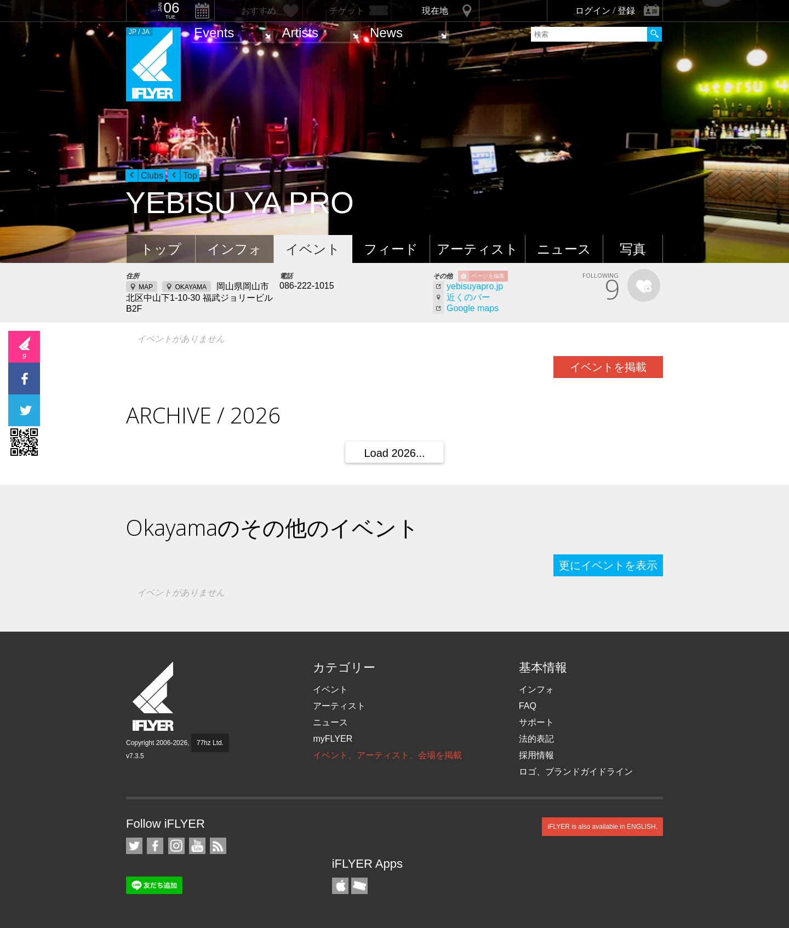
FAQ (527, 706)
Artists (300, 32)
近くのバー (468, 297)
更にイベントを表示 (608, 565)
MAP (146, 287)
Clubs (152, 175)
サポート (536, 722)
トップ (160, 249)
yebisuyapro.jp (475, 286)
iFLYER (154, 697)
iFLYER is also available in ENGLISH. (602, 826)
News (386, 32)
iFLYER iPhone (340, 886)
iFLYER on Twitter (134, 846)
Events (214, 32)
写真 (633, 249)
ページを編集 (488, 276)
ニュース (564, 249)
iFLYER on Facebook (155, 846)
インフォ (234, 249)
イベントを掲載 (608, 367)
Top (190, 175)
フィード (391, 249)
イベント (312, 249)
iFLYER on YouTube (197, 846)
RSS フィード (218, 846)
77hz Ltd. (210, 743)
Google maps (473, 308)
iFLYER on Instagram (176, 846)
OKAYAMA (191, 287)
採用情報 (536, 755)
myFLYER (332, 738)
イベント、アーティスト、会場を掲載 (387, 755)
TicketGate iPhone (359, 886)
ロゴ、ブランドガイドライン (576, 771)
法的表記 (536, 738)
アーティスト (477, 249)
